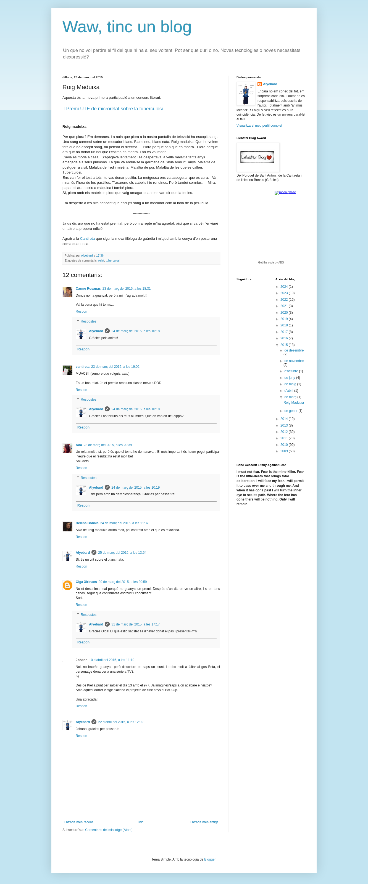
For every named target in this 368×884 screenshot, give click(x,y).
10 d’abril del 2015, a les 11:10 (111, 660)
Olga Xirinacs (86, 582)
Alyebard (96, 331)
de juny (290, 378)
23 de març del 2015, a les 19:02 (115, 367)
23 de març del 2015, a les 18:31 (126, 289)
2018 (284, 325)
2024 (284, 287)
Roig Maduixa (293, 402)
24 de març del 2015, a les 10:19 (135, 487)
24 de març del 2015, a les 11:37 (124, 523)
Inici (141, 822)
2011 (284, 438)
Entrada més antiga (204, 822)
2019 (284, 319)
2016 (284, 338)
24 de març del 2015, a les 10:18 (135, 331)
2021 (284, 306)
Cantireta (87, 238)
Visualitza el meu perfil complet (259, 125)
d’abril (289, 391)
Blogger (209, 859)
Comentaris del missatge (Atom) (108, 830)
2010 (284, 445)
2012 (284, 432)
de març (290, 397)
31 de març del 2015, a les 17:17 (135, 624)
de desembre (294, 350)
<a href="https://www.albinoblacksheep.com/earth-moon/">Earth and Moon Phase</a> (271, 229)
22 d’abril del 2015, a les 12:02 (120, 722)
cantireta (83, 367)
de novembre (294, 361)
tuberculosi (113, 260)
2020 (284, 313)
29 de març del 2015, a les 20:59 (123, 582)
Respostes (88, 321)
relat (101, 260)
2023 (284, 293)
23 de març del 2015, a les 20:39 (108, 445)
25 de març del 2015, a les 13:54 (122, 553)
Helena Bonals (87, 523)
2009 (284, 451)
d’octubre (291, 371)
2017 (284, 332)
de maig (290, 384)
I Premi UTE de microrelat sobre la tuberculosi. (114, 108)
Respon (81, 311)
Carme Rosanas (88, 289)
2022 (284, 300)
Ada (79, 445)
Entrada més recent (78, 822)
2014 (284, 419)
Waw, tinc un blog (127, 26)
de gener (291, 411)
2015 (284, 345)
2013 (284, 425)
